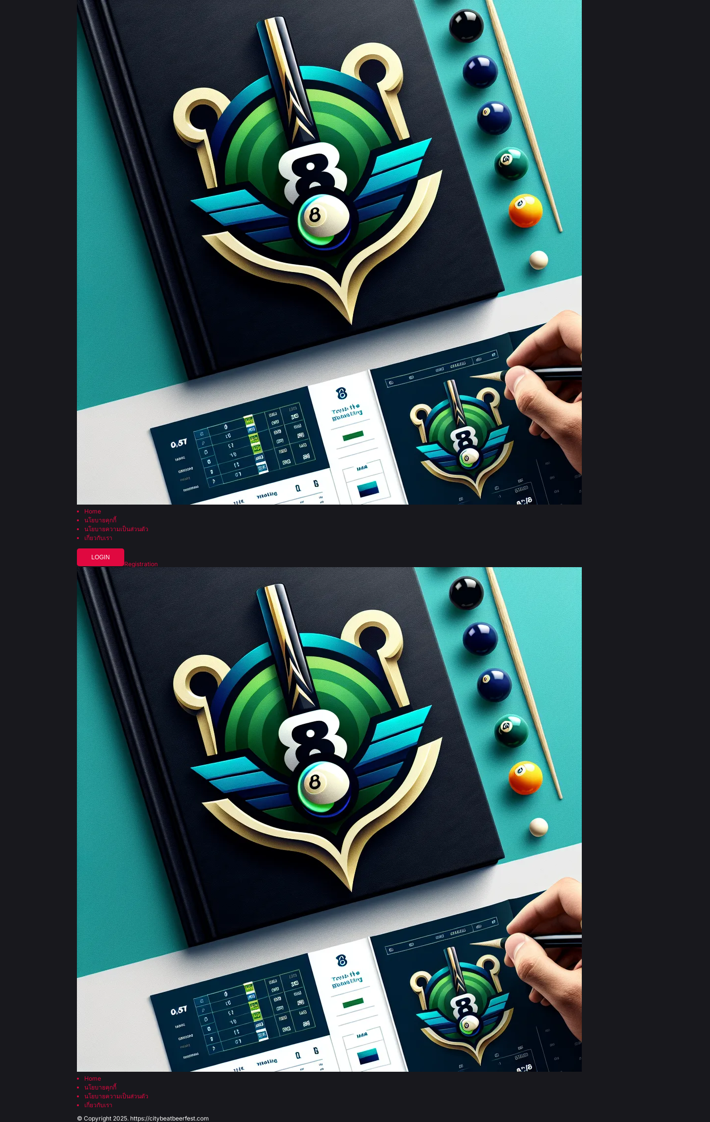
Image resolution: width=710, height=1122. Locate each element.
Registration (141, 564)
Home (92, 511)
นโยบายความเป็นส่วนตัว (116, 529)
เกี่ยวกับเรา (98, 538)
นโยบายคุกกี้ (100, 520)
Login (100, 557)
